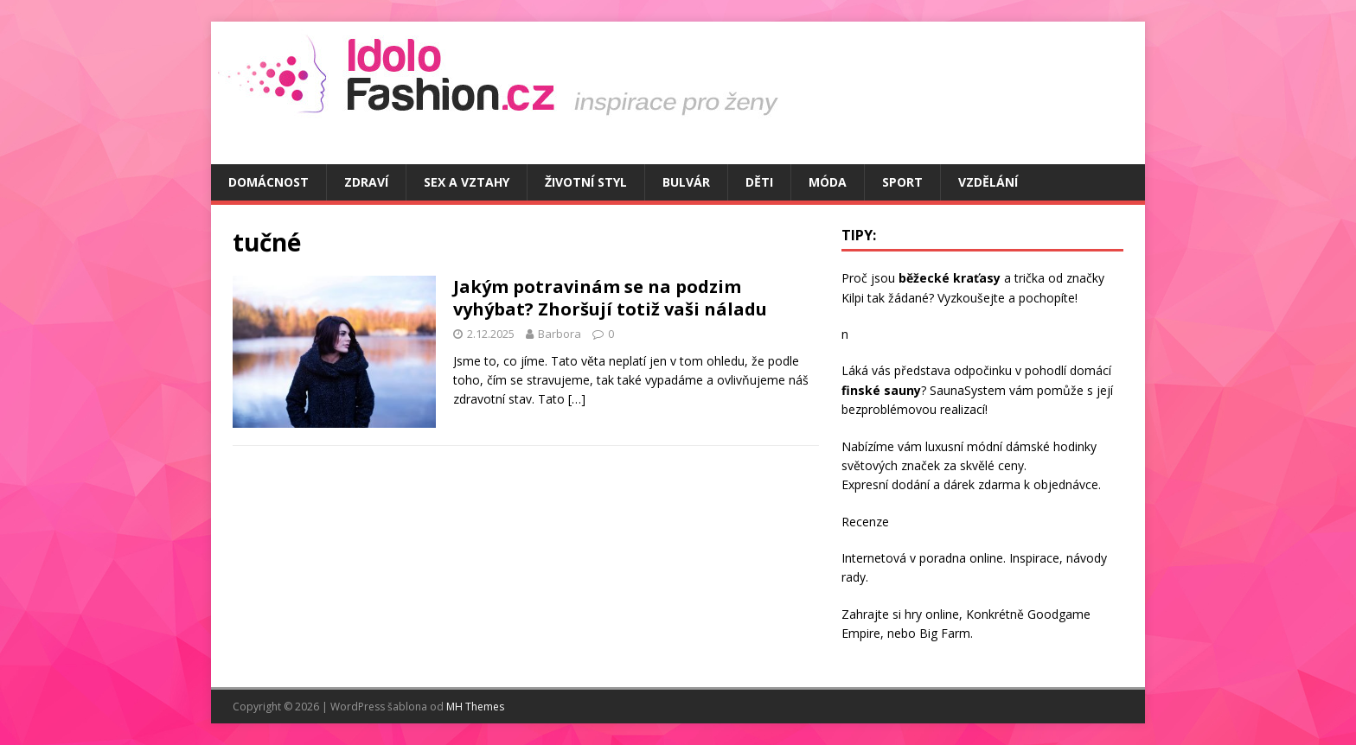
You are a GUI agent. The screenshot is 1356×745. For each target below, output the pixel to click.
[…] (576, 399)
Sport (902, 182)
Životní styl (586, 182)
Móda (828, 182)
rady (853, 577)
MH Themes (475, 706)
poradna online (961, 558)
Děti (759, 182)
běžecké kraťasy (950, 278)
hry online (932, 614)
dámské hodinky (1051, 446)
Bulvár (686, 182)
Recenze (865, 521)
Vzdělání (988, 182)
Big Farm (944, 633)
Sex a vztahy (466, 182)
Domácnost (268, 182)
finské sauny (881, 390)
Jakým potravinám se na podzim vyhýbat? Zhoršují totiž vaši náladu (610, 298)
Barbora (559, 333)
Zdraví (366, 182)
